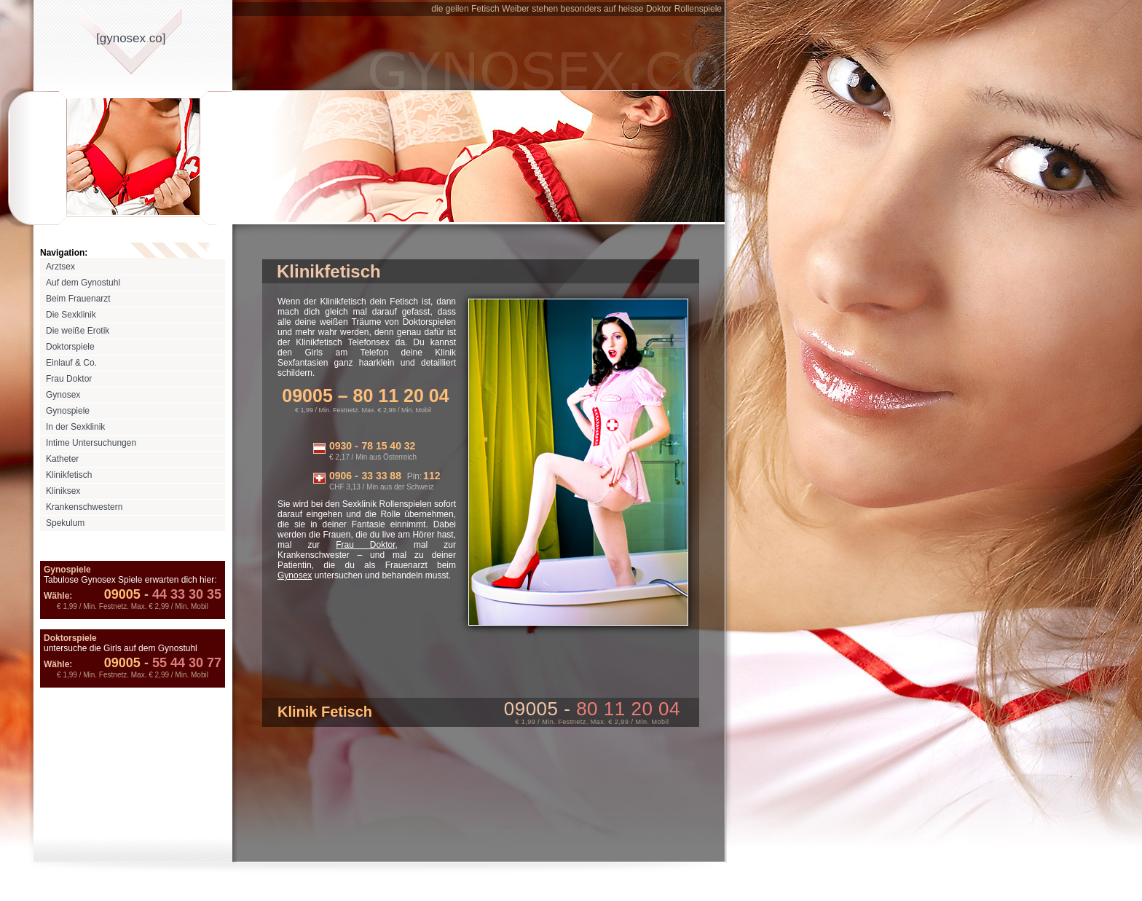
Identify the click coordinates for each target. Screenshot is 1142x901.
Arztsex (60, 266)
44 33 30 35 (181, 594)
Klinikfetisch (69, 475)
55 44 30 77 (181, 663)
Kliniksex (63, 491)
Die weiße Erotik (77, 331)
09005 (122, 594)
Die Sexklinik (71, 315)
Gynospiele (68, 411)
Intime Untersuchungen (91, 443)
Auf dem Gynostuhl (83, 283)
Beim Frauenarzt (78, 299)
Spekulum (65, 523)
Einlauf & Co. (71, 363)
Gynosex (63, 395)
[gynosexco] (130, 38)
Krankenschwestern (84, 507)
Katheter (62, 459)
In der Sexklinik (75, 427)
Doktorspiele (70, 347)
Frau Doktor (69, 379)
